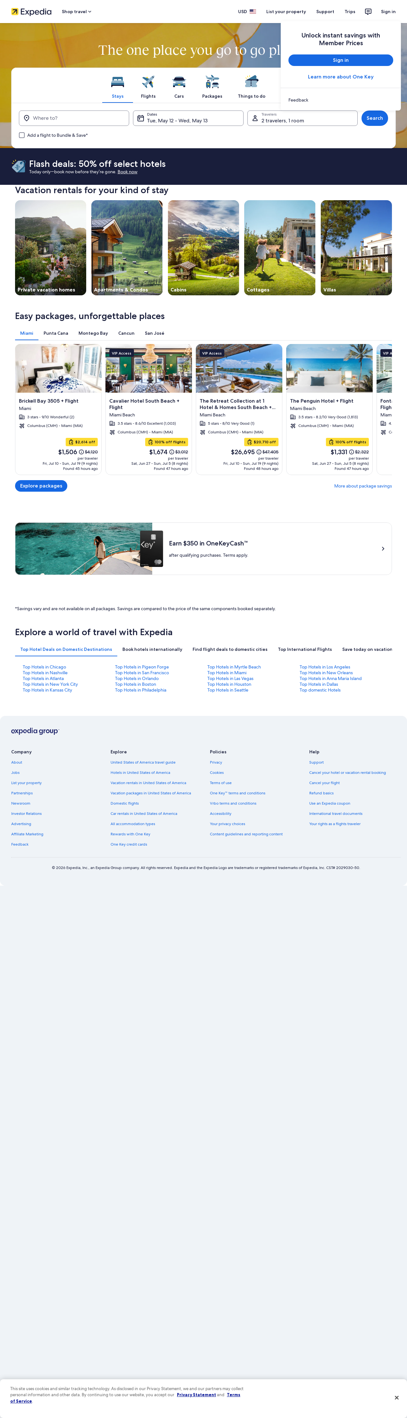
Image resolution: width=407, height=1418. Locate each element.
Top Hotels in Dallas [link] (319, 684)
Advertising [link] (21, 823)
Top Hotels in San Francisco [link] (142, 673)
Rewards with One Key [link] (130, 834)
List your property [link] (26, 782)
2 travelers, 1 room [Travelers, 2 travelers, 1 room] (283, 120)
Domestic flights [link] (125, 803)
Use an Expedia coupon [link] (329, 803)
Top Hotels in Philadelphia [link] (140, 690)
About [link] (16, 762)
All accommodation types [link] (133, 823)
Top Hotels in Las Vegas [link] (230, 678)
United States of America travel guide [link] (143, 762)
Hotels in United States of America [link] (140, 772)
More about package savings (363, 486)
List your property (286, 11)
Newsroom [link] (20, 803)
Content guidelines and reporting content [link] (246, 834)
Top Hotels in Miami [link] (226, 673)
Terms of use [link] (221, 782)
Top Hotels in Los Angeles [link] (325, 667)
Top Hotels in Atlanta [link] (43, 678)
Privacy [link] (216, 762)
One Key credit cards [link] (129, 844)
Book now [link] (127, 172)
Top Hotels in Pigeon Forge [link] (142, 667)
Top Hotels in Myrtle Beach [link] (234, 667)
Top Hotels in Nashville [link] (45, 673)
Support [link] (316, 762)
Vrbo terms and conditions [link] (233, 803)
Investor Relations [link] (26, 813)
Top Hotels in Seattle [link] (227, 690)
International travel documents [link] (335, 813)
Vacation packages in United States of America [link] (151, 793)
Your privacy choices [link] (227, 823)
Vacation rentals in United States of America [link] (148, 782)
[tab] (117, 85)
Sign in (388, 11)
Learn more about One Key (341, 77)
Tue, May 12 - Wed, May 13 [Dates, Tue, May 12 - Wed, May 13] (177, 120)
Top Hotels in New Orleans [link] (326, 673)
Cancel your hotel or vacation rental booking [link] (347, 772)
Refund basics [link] (321, 793)
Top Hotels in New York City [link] (50, 684)
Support (325, 11)
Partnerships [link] (22, 793)
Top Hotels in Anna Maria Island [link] (331, 678)
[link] (341, 100)
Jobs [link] (15, 772)
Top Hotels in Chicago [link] (44, 667)
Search (375, 118)
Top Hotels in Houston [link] (229, 684)
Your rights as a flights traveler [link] (335, 823)
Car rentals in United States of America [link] (144, 813)
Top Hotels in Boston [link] (135, 684)
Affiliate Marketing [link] (27, 834)
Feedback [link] (20, 844)
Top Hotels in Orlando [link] (137, 678)
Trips (350, 11)
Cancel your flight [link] (324, 782)
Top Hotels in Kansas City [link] (47, 690)
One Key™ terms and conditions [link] (237, 793)
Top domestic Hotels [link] (320, 690)
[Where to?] (74, 118)
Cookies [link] (217, 772)
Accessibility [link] (220, 813)
